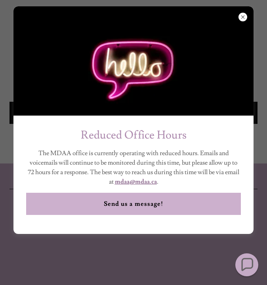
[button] (246, 264)
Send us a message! (133, 204)
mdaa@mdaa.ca (136, 182)
